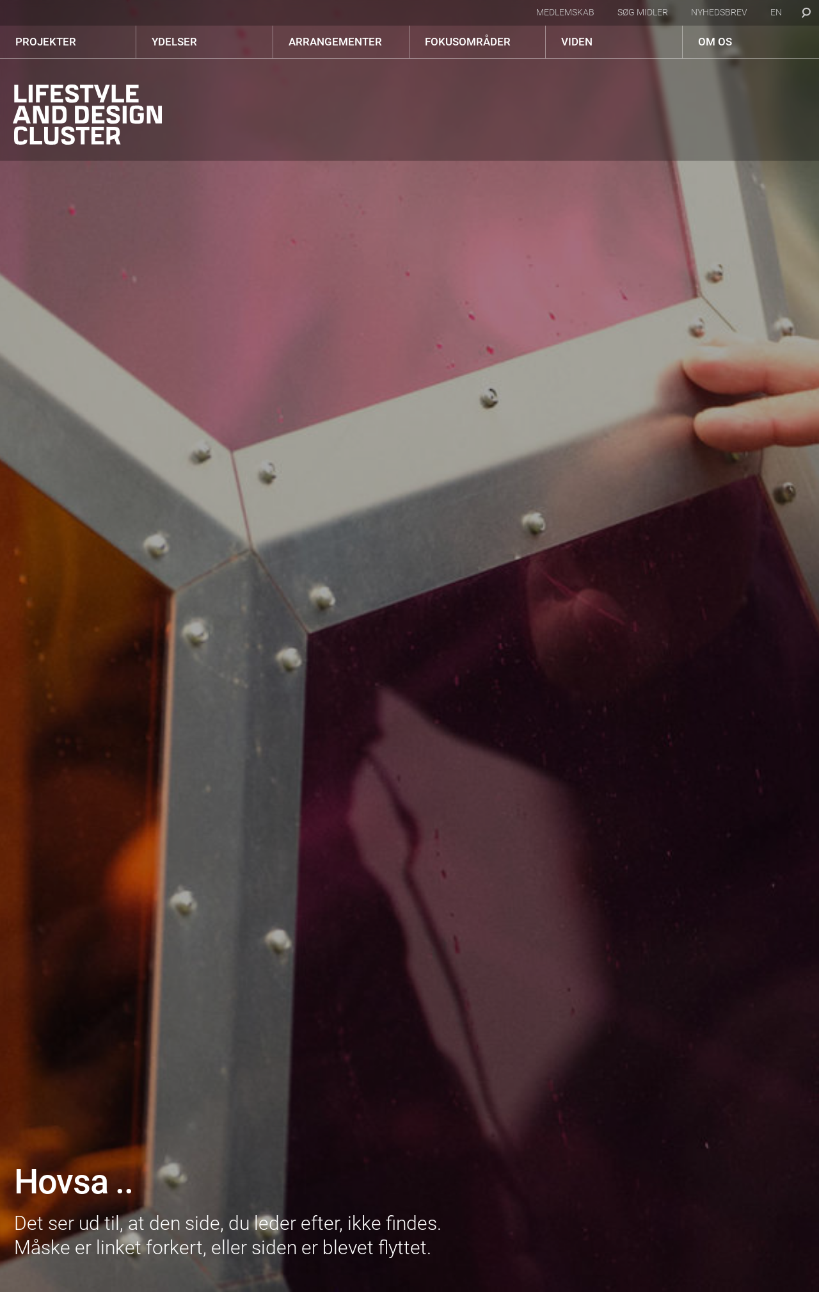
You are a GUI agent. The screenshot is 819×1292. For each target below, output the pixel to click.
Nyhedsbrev (719, 12)
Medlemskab (565, 12)
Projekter (45, 41)
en (776, 12)
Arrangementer (335, 41)
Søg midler (642, 12)
